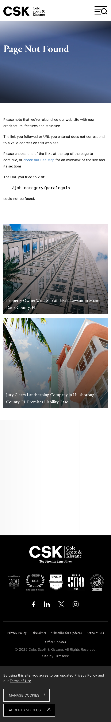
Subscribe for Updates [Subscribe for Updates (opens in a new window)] (66, 633)
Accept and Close (26, 710)
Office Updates (55, 642)
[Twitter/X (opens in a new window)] (61, 605)
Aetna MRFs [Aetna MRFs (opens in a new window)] (95, 633)
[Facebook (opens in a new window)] (33, 605)
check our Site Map (38, 160)
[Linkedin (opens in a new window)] (47, 605)
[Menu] (101, 10)
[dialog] (55, 694)
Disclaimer (38, 633)
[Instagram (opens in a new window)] (76, 605)
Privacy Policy (17, 633)
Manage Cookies (24, 695)
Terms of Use (20, 681)
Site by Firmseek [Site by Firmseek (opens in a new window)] (55, 656)
